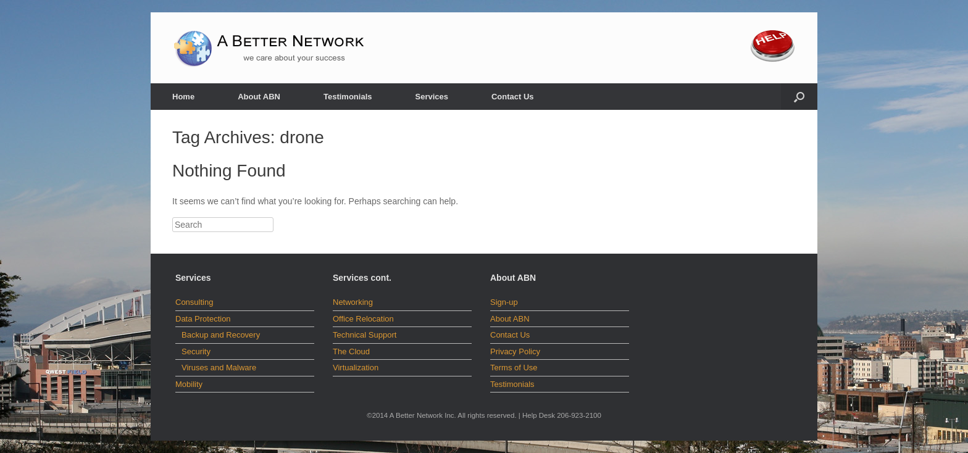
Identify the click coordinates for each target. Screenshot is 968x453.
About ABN (259, 96)
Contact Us (512, 96)
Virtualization (355, 367)
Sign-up (504, 302)
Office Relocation (363, 318)
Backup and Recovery (221, 334)
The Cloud (351, 351)
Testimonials (347, 96)
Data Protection (203, 318)
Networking (353, 302)
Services (431, 96)
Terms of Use (514, 367)
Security (196, 351)
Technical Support (364, 334)
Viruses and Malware (219, 367)
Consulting (194, 302)
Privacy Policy (515, 351)
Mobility (188, 384)
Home (183, 96)
